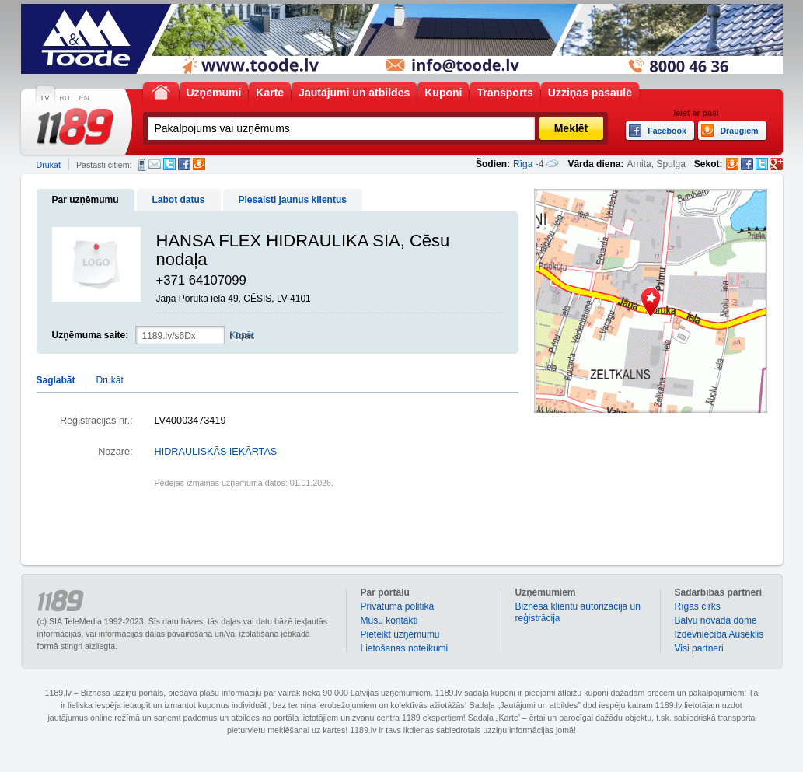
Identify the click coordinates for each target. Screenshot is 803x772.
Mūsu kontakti (389, 620)
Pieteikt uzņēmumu (400, 634)
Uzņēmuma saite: (90, 335)
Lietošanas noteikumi (405, 648)
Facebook (184, 164)
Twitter (169, 164)
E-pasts (154, 164)
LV (45, 98)
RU (64, 98)
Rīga (522, 164)
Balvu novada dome (716, 620)
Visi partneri (699, 648)
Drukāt (49, 164)
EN (84, 98)
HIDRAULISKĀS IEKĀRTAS (216, 451)
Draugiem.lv (199, 164)
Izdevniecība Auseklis (719, 634)
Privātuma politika (398, 606)
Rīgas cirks (698, 606)
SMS (142, 165)
